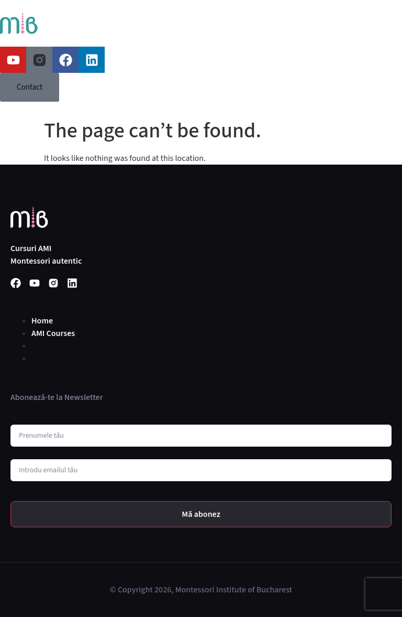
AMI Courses (53, 333)
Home (42, 321)
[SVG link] (19, 23)
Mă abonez (201, 514)
